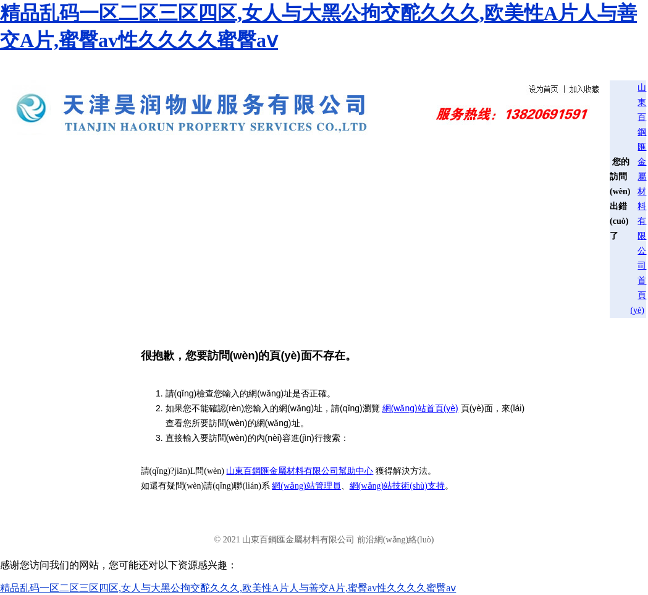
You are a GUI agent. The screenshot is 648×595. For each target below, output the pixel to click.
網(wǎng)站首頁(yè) (420, 408)
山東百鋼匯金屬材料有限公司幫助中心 (299, 471)
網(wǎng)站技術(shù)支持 (397, 485)
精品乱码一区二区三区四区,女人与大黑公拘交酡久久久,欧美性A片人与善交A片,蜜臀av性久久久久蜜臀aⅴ (228, 588)
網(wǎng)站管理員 (306, 485)
